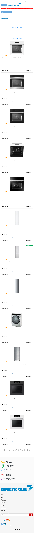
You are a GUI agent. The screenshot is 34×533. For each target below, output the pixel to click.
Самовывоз (3, 500)
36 (21, 451)
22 (15, 450)
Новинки (3, 495)
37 (23, 451)
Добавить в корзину (17, 66)
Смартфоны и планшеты (17, 27)
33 (15, 451)
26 (24, 450)
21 (13, 450)
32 (12, 451)
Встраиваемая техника (17, 38)
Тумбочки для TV (4, 510)
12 (24, 449)
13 (27, 449)
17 (4, 450)
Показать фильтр (6, 12)
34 (17, 451)
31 (10, 451)
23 (18, 450)
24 (20, 450)
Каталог (2, 507)
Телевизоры (3, 508)
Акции (2, 505)
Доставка (3, 499)
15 (31, 449)
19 (9, 450)
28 (29, 450)
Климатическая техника (17, 24)
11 (22, 449)
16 (2, 450)
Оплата (2, 497)
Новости (2, 494)
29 (31, 450)
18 (6, 450)
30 (8, 451)
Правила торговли (5, 503)
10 (20, 449)
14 (29, 449)
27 (27, 450)
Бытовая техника (17, 34)
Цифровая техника (17, 31)
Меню (3, 5)
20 (11, 450)
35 (19, 451)
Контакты (3, 502)
